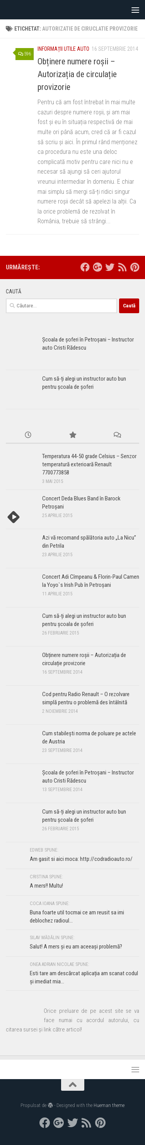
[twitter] (109, 267)
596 (24, 54)
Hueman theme (109, 1105)
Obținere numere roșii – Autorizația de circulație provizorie (77, 74)
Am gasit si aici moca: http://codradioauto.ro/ (81, 858)
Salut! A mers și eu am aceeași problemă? (76, 946)
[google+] (97, 267)
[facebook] (85, 267)
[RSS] (122, 267)
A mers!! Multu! (46, 885)
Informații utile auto (63, 49)
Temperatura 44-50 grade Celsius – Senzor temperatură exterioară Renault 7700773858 (89, 464)
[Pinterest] (134, 267)
